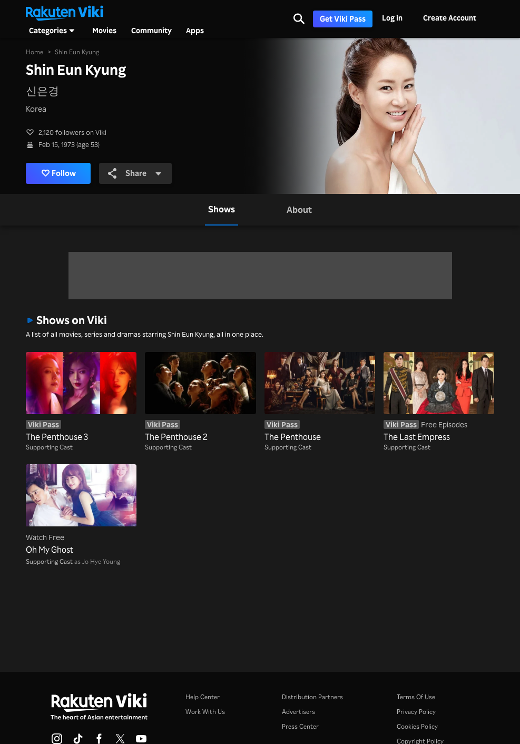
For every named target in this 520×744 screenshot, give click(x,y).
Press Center (300, 726)
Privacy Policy (416, 712)
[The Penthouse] (319, 397)
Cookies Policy (417, 726)
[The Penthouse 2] (200, 397)
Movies (104, 30)
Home (34, 52)
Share (136, 173)
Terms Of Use (416, 697)
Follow (59, 173)
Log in (392, 17)
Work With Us (205, 712)
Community (151, 30)
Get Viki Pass (343, 19)
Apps (195, 30)
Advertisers (298, 712)
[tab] (221, 210)
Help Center (202, 697)
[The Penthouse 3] (81, 397)
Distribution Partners (312, 697)
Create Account (449, 17)
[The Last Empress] (439, 397)
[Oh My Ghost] (81, 509)
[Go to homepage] (64, 12)
